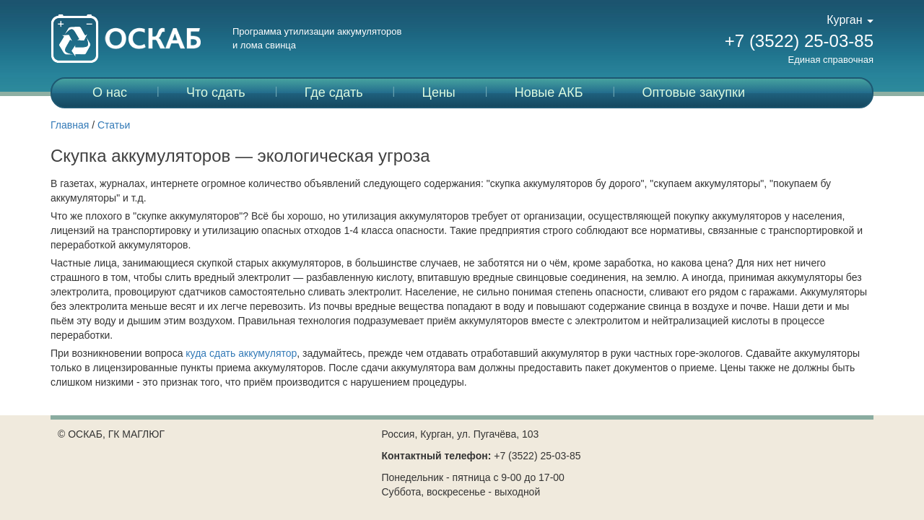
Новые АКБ (549, 92)
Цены (439, 92)
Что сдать (215, 92)
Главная (70, 125)
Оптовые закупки (693, 92)
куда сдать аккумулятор (241, 353)
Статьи (113, 125)
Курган (850, 20)
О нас (109, 92)
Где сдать (334, 92)
